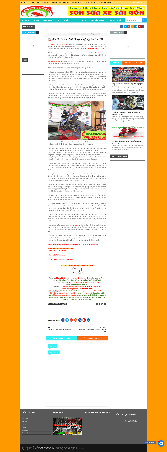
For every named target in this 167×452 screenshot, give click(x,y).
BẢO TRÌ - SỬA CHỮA (115, 20)
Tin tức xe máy (77, 2)
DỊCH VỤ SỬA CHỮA (63, 20)
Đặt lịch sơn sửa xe (104, 2)
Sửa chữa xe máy (59, 295)
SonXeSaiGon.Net (78, 286)
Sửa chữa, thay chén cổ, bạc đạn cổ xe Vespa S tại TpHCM (127, 142)
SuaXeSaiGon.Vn (65, 286)
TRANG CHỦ (25, 20)
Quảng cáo (25, 430)
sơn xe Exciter (75, 225)
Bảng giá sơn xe (90, 2)
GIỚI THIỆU (31, 2)
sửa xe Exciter (95, 53)
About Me (25, 418)
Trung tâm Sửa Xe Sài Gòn (57, 44)
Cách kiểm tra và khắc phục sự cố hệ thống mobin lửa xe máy (126, 113)
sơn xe (87, 293)
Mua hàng (25, 421)
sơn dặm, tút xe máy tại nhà (65, 293)
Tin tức (24, 427)
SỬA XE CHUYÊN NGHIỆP (46, 447)
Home (23, 2)
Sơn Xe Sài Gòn (50, 449)
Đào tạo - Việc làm (81, 20)
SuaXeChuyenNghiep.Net (69, 289)
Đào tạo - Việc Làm (43, 2)
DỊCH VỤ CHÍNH (47, 20)
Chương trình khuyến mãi (60, 2)
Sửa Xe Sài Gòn (53, 61)
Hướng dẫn (25, 433)
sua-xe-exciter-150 (63, 34)
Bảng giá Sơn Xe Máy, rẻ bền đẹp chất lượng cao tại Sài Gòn (128, 85)
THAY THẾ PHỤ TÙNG (97, 20)
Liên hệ (24, 424)
